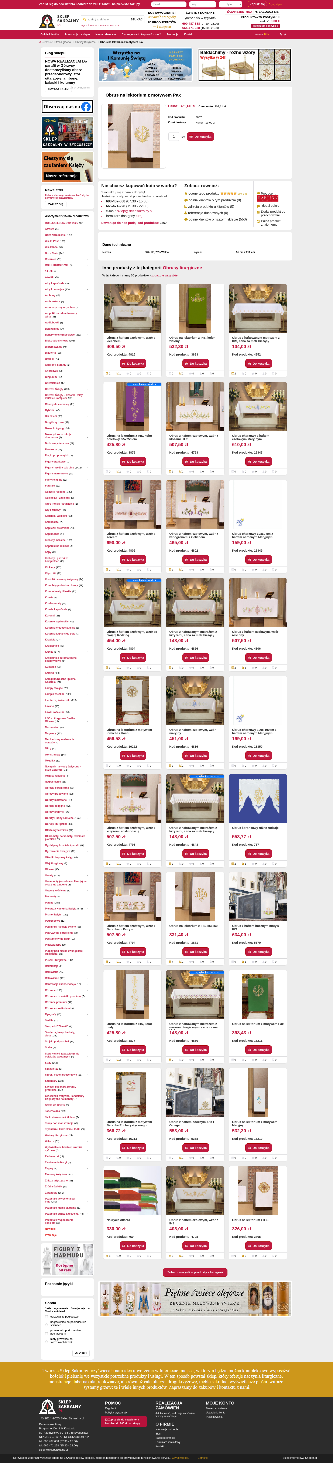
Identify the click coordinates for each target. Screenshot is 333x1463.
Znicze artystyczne (56, 1180)
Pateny (49, 902)
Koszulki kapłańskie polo (60, 633)
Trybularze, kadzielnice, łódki (62, 1129)
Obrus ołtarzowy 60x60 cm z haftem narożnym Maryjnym (252, 535)
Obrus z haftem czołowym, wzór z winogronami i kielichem (193, 535)
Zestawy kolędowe (56, 1174)
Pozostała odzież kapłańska (61, 1213)
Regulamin (111, 1408)
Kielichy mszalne (55, 540)
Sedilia (49, 1020)
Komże (49, 597)
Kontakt (159, 1446)
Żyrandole (51, 1192)
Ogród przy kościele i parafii (62, 845)
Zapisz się (55, 204)
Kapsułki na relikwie (57, 546)
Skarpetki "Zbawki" (56, 1026)
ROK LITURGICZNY (57, 265)
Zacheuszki (52, 1156)
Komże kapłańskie (56, 609)
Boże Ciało (51, 253)
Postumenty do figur (57, 938)
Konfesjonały (53, 603)
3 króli (48, 271)
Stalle (48, 1047)
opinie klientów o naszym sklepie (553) (218, 219)
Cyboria (50, 410)
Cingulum (51, 377)
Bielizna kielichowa (56, 340)
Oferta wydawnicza (56, 830)
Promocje (51, 1235)
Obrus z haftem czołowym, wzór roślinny (255, 633)
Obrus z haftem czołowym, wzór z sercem (131, 535)
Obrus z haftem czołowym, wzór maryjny (192, 731)
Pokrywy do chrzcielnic (59, 932)
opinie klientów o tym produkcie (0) (215, 200)
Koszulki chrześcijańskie (60, 627)
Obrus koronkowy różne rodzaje (255, 828)
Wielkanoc (51, 247)
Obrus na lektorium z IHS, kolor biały (129, 1025)
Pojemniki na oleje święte (60, 926)
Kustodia (50, 666)
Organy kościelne (55, 890)
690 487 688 (191, 23)
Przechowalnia (214, 1416)
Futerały (50, 485)
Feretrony (51, 449)
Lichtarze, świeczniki (57, 700)
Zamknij (203, 1457)
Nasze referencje (165, 1437)
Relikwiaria (51, 972)
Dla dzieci (51, 416)
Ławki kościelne (54, 712)
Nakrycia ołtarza (118, 1220)
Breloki (49, 358)
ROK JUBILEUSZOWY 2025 (61, 223)
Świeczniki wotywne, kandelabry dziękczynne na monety (64, 1097)
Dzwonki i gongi (54, 428)
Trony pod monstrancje (59, 1123)
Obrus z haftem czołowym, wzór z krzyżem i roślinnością (131, 829)
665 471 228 (191, 28)
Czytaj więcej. (180, 1457)
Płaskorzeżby (53, 944)
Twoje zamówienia (216, 1408)
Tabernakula (52, 1111)
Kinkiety (50, 567)
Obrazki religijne (55, 805)
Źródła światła (53, 1186)
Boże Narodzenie (55, 234)
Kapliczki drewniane (57, 528)
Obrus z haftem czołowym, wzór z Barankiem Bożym (131, 927)
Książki (49, 673)
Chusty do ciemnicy (57, 404)
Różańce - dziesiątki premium (63, 996)
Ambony (50, 295)
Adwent (49, 229)
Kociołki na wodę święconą (61, 579)
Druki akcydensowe (57, 443)
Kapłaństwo (52, 533)
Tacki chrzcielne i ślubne (60, 1117)
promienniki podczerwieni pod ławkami (65, 1332)
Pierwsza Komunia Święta (60, 908)
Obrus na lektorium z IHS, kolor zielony (192, 339)
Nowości (50, 1228)
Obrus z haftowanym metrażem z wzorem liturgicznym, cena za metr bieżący (194, 1026)
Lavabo (49, 706)
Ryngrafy (50, 1014)
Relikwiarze (52, 978)
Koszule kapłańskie (57, 621)
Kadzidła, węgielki (56, 515)
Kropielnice (52, 645)
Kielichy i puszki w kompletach (56, 560)
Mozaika (50, 760)
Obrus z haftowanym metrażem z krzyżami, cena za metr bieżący (193, 633)
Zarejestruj (239, 11)
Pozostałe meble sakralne (60, 1207)
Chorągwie (51, 370)
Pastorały (50, 896)
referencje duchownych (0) (208, 213)
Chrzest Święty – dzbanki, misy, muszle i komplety (64, 397)
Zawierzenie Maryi (56, 1162)
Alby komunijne (54, 289)
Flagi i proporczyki (56, 455)
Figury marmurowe (56, 473)
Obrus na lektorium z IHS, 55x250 (193, 926)
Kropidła (50, 639)
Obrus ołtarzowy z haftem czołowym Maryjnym (250, 437)
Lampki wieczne (54, 694)
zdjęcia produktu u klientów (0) (211, 206)
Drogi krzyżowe (54, 422)
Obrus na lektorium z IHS (250, 1220)
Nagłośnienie (53, 781)
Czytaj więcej (275, 4)
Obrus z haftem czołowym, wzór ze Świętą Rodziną (132, 633)
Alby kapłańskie (54, 283)
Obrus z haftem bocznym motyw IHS (255, 927)
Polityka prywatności (116, 1412)
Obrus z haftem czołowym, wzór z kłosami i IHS (193, 437)
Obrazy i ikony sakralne (59, 818)
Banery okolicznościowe (60, 334)
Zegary (49, 1168)
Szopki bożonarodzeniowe (61, 1074)
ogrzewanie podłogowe (64, 1316)
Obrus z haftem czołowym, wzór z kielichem (131, 339)
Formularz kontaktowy (167, 1442)
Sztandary (51, 1080)
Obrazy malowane (56, 799)
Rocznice (50, 259)
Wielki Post (52, 241)
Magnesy (50, 733)
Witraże (49, 1141)
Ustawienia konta (215, 1412)
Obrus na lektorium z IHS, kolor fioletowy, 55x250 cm (129, 437)
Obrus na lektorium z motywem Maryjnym (255, 1123)
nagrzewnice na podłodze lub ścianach (68, 1323)
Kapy (48, 552)
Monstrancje (52, 754)
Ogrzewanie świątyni (57, 851)
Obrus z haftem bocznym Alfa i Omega (191, 1123)
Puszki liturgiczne (55, 960)
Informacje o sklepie (166, 1429)
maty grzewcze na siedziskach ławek (61, 1340)
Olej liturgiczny (54, 863)
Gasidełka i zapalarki (57, 497)
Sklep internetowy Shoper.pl (300, 1457)
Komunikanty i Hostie (58, 591)
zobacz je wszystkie (164, 275)
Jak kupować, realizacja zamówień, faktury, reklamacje (175, 1415)
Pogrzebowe (52, 920)
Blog (158, 1433)
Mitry (48, 748)
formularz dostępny (124, 216)
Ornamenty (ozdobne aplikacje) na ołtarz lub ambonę (65, 883)
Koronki (50, 615)
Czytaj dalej (58, 89)
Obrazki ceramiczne (57, 787)
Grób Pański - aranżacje (59, 503)
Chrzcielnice (52, 382)
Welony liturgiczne (56, 1135)
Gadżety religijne (55, 491)
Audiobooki (52, 322)
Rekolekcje (51, 966)
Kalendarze (52, 522)
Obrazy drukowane (56, 793)
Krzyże (49, 651)
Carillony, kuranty (55, 364)
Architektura (52, 301)
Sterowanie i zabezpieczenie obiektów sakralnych (62, 1055)
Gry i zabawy (53, 509)
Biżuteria (50, 352)
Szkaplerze (51, 1068)
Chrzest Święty (54, 389)
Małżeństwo (52, 727)
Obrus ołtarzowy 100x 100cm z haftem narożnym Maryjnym (254, 731)
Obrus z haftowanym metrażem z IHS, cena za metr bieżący (256, 339)
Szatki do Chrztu (55, 1105)
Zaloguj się (267, 11)
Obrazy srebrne (54, 811)
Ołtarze (49, 869)
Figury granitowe (55, 461)
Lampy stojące (54, 688)
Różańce (50, 990)
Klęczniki (50, 573)
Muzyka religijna (55, 775)
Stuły (48, 1062)
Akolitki (49, 277)
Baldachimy (52, 328)
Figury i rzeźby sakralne (59, 467)
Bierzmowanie (53, 346)
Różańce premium (56, 1002)
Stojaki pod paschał (57, 1041)
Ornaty (49, 875)
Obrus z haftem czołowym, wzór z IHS (193, 1221)
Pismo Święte (53, 914)
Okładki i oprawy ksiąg (58, 857)
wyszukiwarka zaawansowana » (100, 25)
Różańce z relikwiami (58, 1008)
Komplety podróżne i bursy (61, 585)
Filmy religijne (53, 479)
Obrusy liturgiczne (56, 824)
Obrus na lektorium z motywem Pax (258, 1024)
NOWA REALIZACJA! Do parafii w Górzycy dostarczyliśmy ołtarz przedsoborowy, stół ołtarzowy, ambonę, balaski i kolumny (66, 72)
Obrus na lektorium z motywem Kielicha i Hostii (129, 731)
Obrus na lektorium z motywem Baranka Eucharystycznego (129, 1123)
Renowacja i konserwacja (60, 984)
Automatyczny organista (60, 307)
